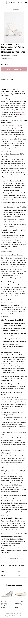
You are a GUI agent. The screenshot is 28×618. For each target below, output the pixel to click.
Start (10, 9)
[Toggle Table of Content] (7, 85)
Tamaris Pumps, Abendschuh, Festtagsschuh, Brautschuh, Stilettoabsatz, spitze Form (6, 605)
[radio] (11, 556)
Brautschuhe (16, 9)
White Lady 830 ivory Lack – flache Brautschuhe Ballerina (20, 603)
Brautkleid (6, 199)
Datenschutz (18, 613)
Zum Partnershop (14, 69)
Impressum (9, 613)
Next (2, 112)
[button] (1, 2)
